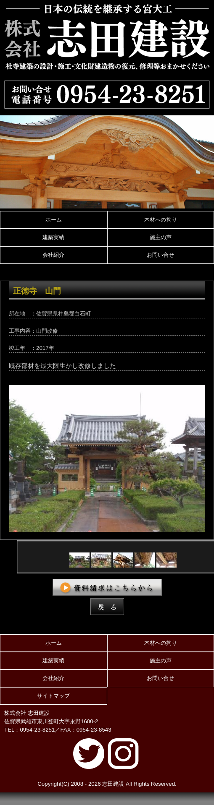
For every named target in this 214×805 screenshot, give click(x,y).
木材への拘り (160, 219)
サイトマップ (53, 696)
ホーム (53, 219)
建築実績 (53, 237)
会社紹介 (53, 255)
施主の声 (161, 237)
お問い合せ (160, 255)
